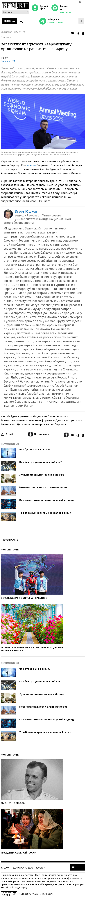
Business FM (8, 61)
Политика (6, 37)
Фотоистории (10, 549)
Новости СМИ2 (9, 539)
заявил (31, 165)
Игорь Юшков (26, 211)
